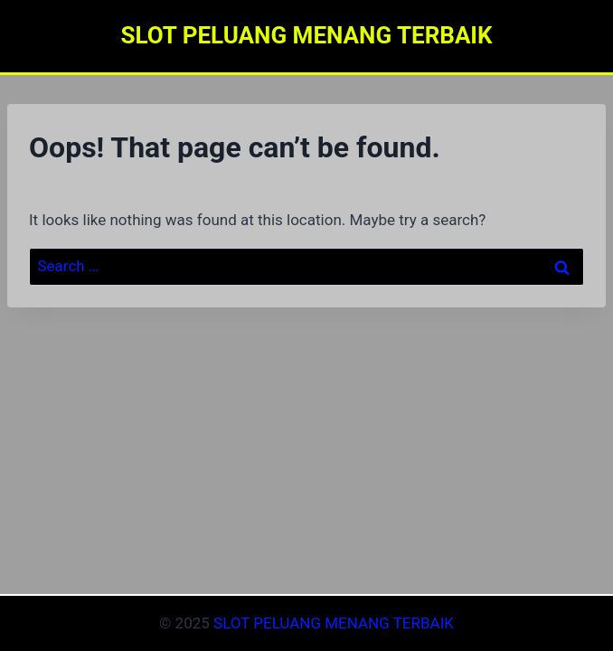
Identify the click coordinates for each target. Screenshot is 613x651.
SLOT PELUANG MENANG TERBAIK (333, 623)
